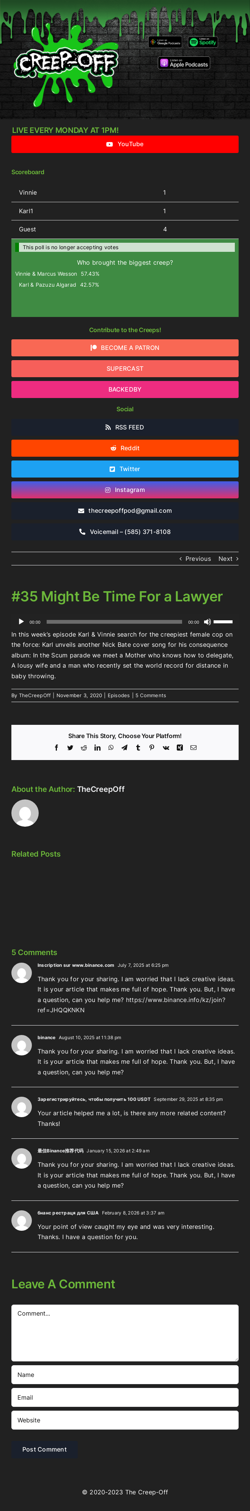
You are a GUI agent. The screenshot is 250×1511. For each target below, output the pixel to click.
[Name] (125, 1374)
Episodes (119, 695)
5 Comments (150, 695)
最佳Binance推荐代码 (60, 1151)
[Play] (21, 622)
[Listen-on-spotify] (203, 38)
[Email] (125, 1397)
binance (47, 1037)
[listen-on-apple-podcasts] (184, 59)
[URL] (125, 1420)
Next (226, 558)
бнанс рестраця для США (68, 1213)
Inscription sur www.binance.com (76, 965)
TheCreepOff (35, 695)
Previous (198, 558)
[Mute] (207, 622)
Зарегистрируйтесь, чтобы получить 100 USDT (94, 1099)
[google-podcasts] (165, 39)
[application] (125, 621)
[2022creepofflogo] (66, 10)
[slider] (114, 622)
